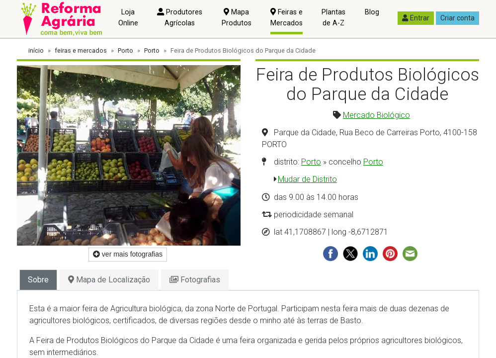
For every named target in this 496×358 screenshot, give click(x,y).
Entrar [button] (415, 18)
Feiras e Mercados (286, 17)
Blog (372, 12)
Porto (125, 50)
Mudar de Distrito (307, 179)
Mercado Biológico (376, 115)
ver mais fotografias (128, 254)
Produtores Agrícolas (179, 17)
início (36, 50)
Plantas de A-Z (333, 17)
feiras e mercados (81, 50)
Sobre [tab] (38, 279)
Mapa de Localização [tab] (109, 279)
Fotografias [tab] (194, 279)
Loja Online (128, 17)
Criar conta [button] (457, 18)
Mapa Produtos (236, 17)
